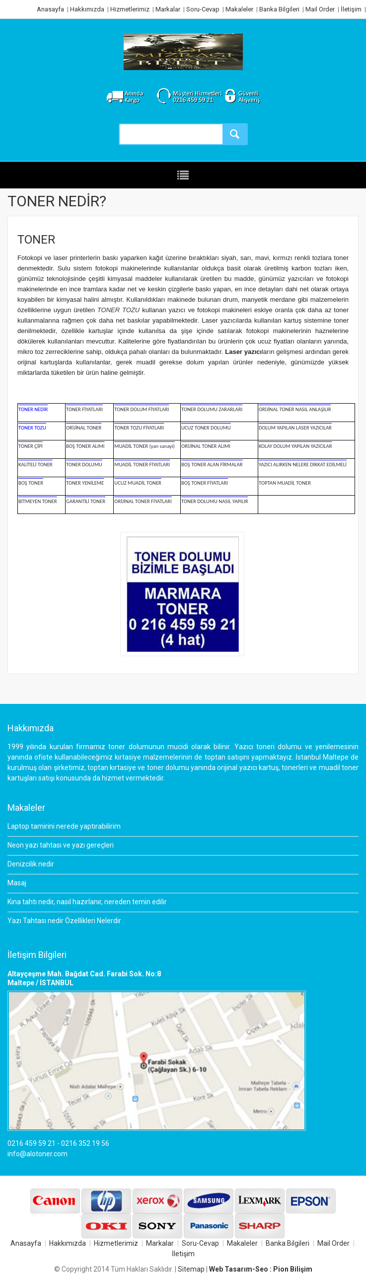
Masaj (16, 883)
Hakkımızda (87, 9)
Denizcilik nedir (30, 864)
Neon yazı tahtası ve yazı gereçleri (60, 845)
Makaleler (239, 9)
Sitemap (191, 1269)
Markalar (167, 9)
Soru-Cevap (203, 9)
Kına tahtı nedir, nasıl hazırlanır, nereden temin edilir (87, 902)
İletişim (351, 9)
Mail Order (320, 9)
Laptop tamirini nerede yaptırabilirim (64, 826)
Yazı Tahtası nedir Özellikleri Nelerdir (64, 921)
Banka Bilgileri (279, 9)
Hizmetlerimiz (129, 9)
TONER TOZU (118, 310)
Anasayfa (50, 9)
